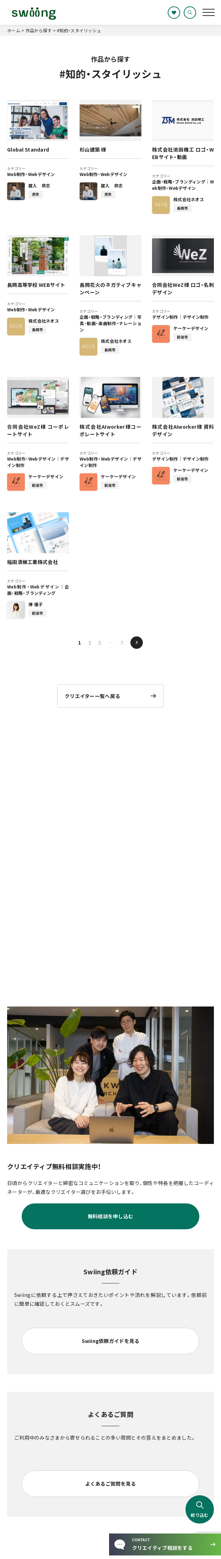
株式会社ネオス (188, 199)
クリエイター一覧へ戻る (92, 695)
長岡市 (182, 208)
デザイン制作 (165, 317)
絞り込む (199, 1509)
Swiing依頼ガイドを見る (111, 1340)
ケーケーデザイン (190, 328)
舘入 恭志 (39, 185)
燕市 (35, 194)
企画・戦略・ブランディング (178, 181)
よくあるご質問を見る (110, 1483)
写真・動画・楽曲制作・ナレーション (110, 323)
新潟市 (182, 337)
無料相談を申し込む (111, 1216)
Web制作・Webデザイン (31, 174)
